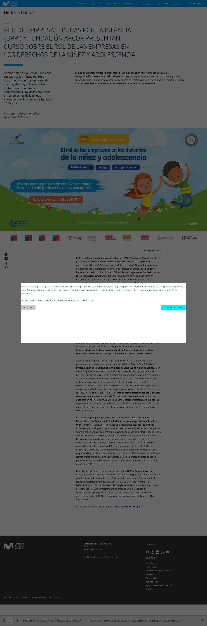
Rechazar (28, 307)
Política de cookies (55, 300)
